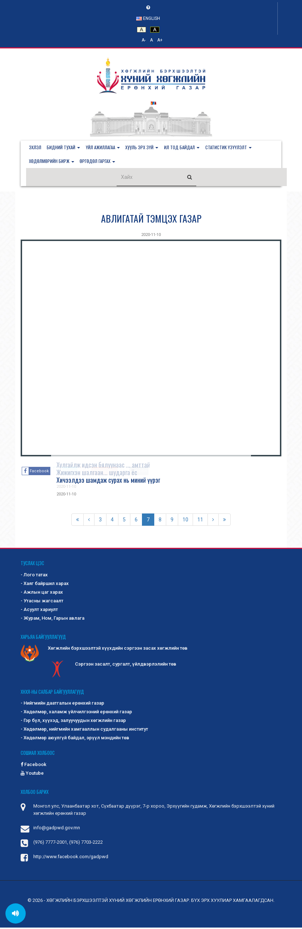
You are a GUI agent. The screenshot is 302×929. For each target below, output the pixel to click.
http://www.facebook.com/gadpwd (70, 858)
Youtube (32, 774)
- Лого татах (34, 576)
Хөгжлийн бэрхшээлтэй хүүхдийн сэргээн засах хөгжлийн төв (104, 650)
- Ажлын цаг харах (42, 593)
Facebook (33, 765)
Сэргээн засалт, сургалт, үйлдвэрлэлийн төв (112, 666)
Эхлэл (36, 148)
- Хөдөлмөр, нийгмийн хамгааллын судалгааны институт (84, 730)
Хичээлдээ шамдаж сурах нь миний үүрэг (108, 481)
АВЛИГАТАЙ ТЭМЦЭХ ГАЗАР (151, 220)
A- (144, 40)
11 (200, 521)
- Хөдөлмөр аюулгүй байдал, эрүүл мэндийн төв (75, 739)
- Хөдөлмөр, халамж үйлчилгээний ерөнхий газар (76, 713)
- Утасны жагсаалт (42, 602)
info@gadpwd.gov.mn (56, 829)
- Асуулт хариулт (39, 611)
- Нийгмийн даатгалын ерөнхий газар (62, 704)
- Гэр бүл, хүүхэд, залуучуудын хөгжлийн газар (73, 721)
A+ (160, 40)
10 (185, 521)
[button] (66, 148)
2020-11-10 (151, 236)
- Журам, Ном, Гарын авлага (52, 619)
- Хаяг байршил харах (45, 585)
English (148, 18)
